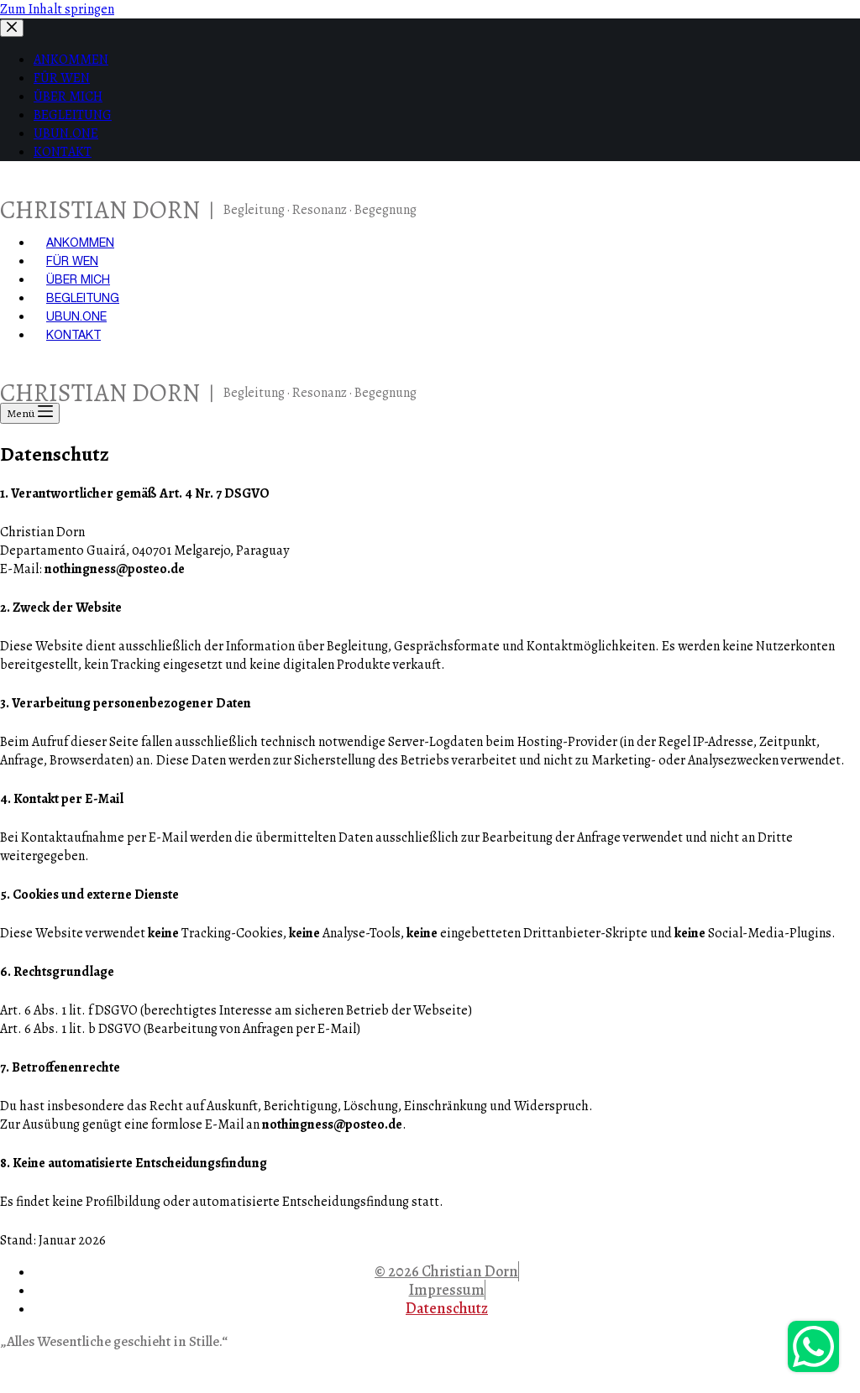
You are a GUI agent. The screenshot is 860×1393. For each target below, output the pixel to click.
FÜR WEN (72, 261)
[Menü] (30, 413)
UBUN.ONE (76, 316)
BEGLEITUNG (82, 298)
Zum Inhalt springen (57, 9)
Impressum (447, 1290)
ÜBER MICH (78, 279)
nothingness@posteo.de (115, 569)
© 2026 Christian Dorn (446, 1271)
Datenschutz (447, 1308)
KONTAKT (73, 335)
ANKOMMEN (80, 242)
